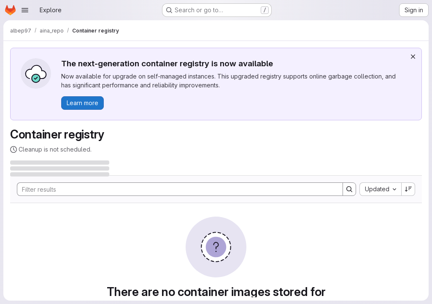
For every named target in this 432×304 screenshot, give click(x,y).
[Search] (175, 189)
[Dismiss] (413, 57)
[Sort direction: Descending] (408, 189)
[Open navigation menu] (25, 10)
